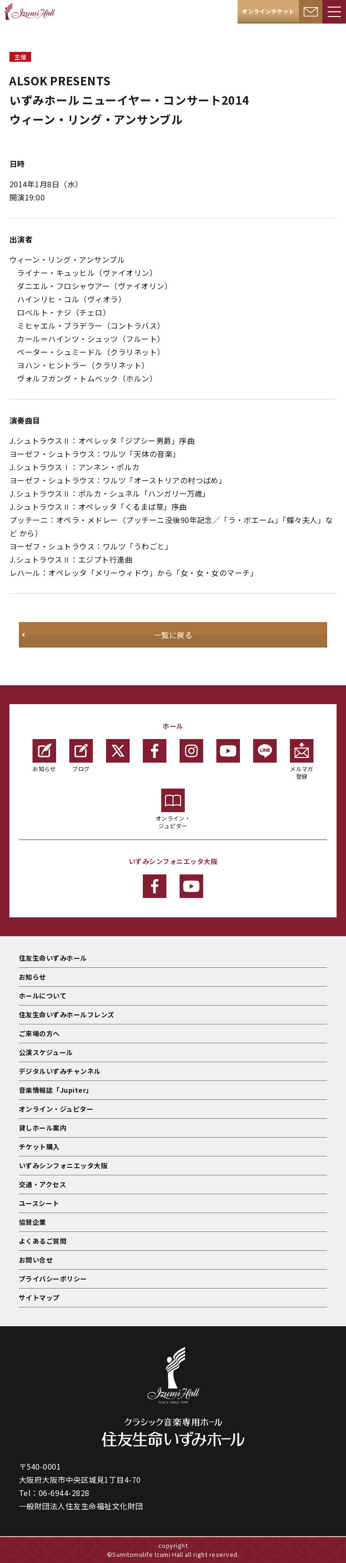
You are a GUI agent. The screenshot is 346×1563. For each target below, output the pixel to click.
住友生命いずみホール (53, 958)
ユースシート (39, 1203)
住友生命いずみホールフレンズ (67, 1014)
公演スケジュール (46, 1052)
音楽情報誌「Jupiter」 (56, 1090)
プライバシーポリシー (53, 1278)
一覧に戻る (173, 634)
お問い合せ (36, 1259)
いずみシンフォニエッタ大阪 (63, 1165)
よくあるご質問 (42, 1241)
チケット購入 (39, 1146)
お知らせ (44, 756)
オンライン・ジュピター (173, 809)
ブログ (81, 756)
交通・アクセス (42, 1184)
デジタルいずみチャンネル (60, 1071)
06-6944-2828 (64, 1492)
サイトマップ (39, 1297)
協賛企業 (32, 1222)
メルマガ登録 (301, 759)
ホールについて (42, 995)
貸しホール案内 (42, 1127)
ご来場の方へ (39, 1033)
